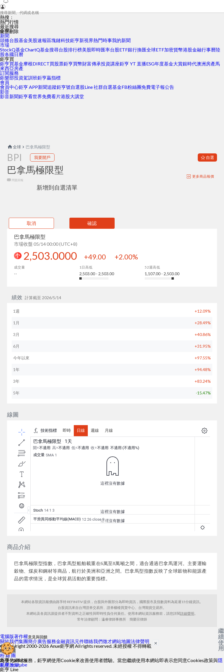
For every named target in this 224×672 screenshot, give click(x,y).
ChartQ (32, 49)
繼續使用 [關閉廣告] (221, 639)
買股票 (57, 63)
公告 (169, 87)
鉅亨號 (64, 87)
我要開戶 (42, 157)
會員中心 (9, 87)
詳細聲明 (187, 613)
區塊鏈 (54, 40)
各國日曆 (14, 54)
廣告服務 (46, 641)
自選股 (78, 87)
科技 (65, 40)
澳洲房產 (206, 63)
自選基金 (112, 87)
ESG (150, 63)
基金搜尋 (49, 49)
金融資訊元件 (70, 641)
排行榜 (75, 49)
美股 (32, 40)
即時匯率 (100, 49)
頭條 (4, 40)
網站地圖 (121, 641)
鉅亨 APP (28, 87)
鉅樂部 (7, 77)
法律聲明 (140, 641)
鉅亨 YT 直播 (133, 63)
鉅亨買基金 (11, 63)
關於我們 (9, 641)
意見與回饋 (38, 637)
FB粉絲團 (131, 87)
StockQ (7, 49)
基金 (23, 40)
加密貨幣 (173, 49)
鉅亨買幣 (73, 63)
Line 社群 (94, 87)
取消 (31, 223)
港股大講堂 (72, 96)
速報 (42, 40)
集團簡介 (28, 641)
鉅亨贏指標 (49, 77)
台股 (14, 40)
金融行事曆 (204, 49)
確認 (92, 223)
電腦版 (7, 636)
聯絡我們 (93, 641)
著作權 (21, 636)
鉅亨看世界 (30, 96)
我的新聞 (121, 40)
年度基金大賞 (169, 63)
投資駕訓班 (25, 77)
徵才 (107, 641)
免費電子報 (153, 87)
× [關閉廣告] (156, 643)
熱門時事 (102, 40)
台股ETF (119, 49)
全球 (14, 146)
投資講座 (110, 63)
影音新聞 (9, 96)
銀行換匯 (137, 49)
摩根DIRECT (36, 63)
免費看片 (51, 96)
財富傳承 (91, 63)
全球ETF (155, 49)
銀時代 (190, 63)
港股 (187, 49)
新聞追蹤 (47, 87)
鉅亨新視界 (81, 40)
